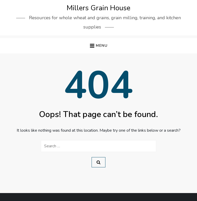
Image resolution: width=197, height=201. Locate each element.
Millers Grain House (98, 8)
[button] (98, 46)
